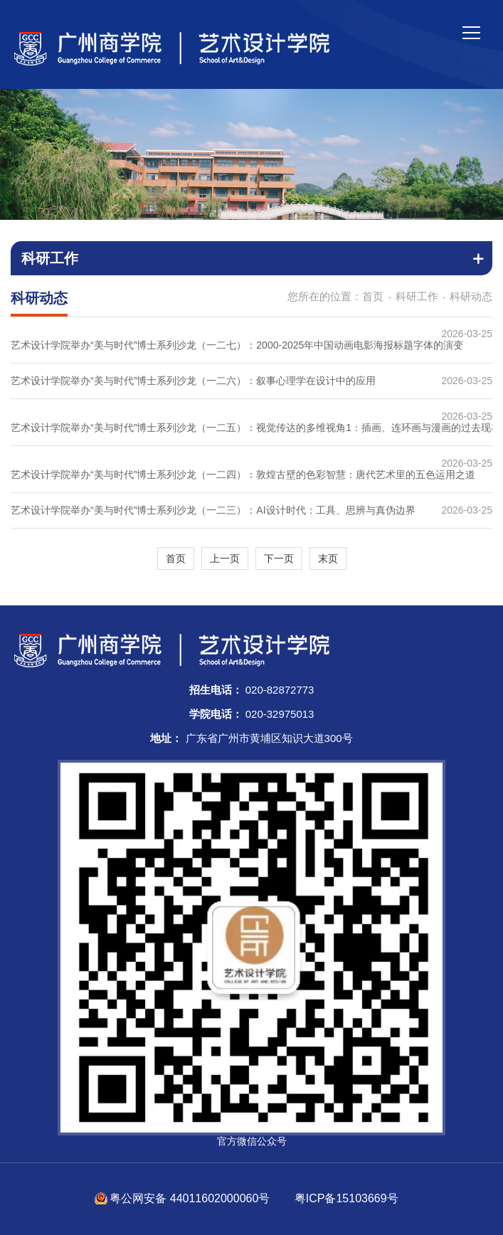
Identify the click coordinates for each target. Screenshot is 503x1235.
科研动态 (471, 296)
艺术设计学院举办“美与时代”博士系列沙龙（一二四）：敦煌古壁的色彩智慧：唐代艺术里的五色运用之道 (243, 474)
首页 (372, 296)
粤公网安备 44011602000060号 (191, 1198)
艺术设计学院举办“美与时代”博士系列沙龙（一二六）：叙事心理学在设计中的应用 (193, 380)
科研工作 (417, 296)
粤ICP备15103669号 (346, 1198)
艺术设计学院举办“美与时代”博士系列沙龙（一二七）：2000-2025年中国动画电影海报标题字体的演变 (237, 345)
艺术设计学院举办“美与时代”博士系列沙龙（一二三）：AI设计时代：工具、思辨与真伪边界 (213, 510)
